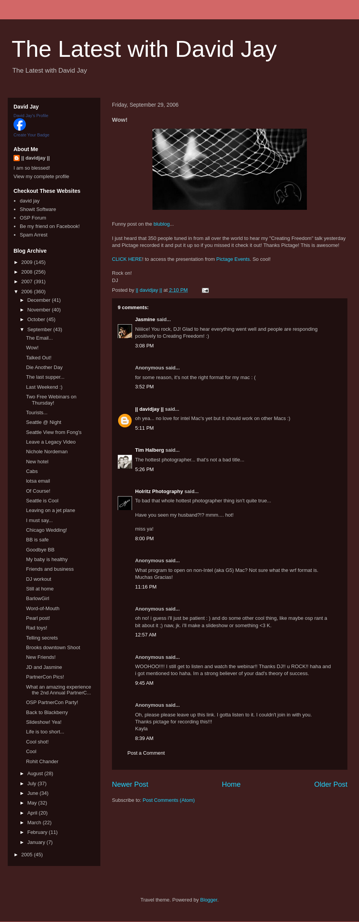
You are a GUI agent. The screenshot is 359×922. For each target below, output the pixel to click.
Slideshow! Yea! (43, 722)
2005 (27, 854)
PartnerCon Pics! (45, 677)
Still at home (40, 589)
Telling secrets (42, 638)
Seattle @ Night (43, 422)
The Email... (39, 338)
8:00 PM (144, 538)
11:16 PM (146, 587)
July (32, 783)
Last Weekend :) (44, 387)
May (32, 803)
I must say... (39, 520)
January (37, 842)
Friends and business (50, 569)
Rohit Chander (42, 761)
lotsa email (38, 481)
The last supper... (45, 377)
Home (231, 784)
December (39, 300)
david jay (29, 201)
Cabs (31, 471)
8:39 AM (144, 738)
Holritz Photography (159, 491)
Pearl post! (38, 618)
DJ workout (38, 579)
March (35, 822)
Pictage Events (233, 259)
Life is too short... (45, 732)
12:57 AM (145, 635)
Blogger (208, 900)
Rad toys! (36, 628)
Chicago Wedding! (46, 530)
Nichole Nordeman (47, 451)
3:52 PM (144, 387)
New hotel (37, 461)
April (33, 813)
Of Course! (38, 491)
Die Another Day (44, 367)
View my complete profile (41, 176)
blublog (162, 224)
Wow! (32, 347)
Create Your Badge (31, 135)
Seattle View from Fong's (53, 432)
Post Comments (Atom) (169, 800)
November (39, 310)
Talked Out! (38, 358)
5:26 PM (144, 469)
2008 (27, 272)
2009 (27, 262)
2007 (27, 281)
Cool (31, 751)
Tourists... (36, 412)
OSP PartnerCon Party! (52, 702)
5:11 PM (144, 428)
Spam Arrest (33, 235)
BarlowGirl (37, 598)
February (38, 832)
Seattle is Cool (42, 501)
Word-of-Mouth (42, 608)
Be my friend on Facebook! (50, 226)
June (33, 793)
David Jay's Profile (31, 115)
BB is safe (37, 540)
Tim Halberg (149, 450)
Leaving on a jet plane (50, 510)
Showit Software (38, 209)
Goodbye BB (40, 550)
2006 (27, 291)
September (40, 329)
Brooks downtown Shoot (53, 647)
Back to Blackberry (47, 712)
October (37, 319)
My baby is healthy (47, 559)
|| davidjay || (149, 409)
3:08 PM (144, 346)
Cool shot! (37, 742)
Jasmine (145, 319)
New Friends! (41, 657)
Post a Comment (146, 753)
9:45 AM (144, 683)
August (35, 773)
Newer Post (130, 784)
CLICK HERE (127, 259)
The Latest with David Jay (144, 49)
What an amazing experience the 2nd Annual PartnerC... (58, 690)
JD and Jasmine (44, 667)
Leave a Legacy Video (50, 442)
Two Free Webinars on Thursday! (51, 400)
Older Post (330, 784)
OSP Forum (33, 218)
